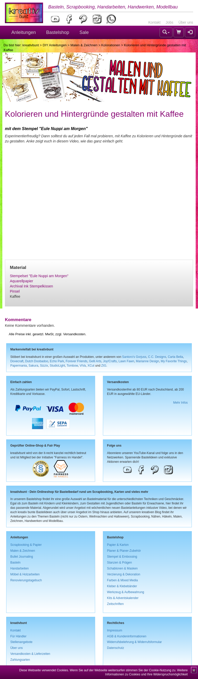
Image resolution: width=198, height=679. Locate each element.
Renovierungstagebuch (26, 580)
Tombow (72, 365)
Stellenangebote (21, 642)
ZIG (103, 365)
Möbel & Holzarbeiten (25, 574)
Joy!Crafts (110, 361)
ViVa (83, 365)
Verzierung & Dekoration (123, 574)
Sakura (33, 365)
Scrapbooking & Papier (26, 545)
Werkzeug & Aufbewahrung (125, 592)
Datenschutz (115, 648)
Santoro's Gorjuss (134, 357)
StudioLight (57, 365)
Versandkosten (74, 334)
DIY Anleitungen (55, 45)
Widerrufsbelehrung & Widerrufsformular (134, 642)
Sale (84, 32)
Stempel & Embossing (122, 556)
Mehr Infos (180, 402)
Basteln (15, 562)
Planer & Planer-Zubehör (124, 551)
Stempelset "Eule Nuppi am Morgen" (39, 276)
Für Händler (18, 636)
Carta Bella (175, 357)
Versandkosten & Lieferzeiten (30, 654)
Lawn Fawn (126, 361)
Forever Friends (76, 361)
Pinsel (15, 291)
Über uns (185, 22)
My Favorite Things (174, 361)
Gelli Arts (95, 361)
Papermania (18, 365)
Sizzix (44, 365)
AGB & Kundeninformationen (126, 636)
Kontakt (154, 22)
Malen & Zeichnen (83, 45)
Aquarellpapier (21, 281)
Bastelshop (57, 32)
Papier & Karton (118, 545)
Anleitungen (23, 32)
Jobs (170, 22)
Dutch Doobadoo (36, 361)
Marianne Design (147, 361)
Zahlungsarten (20, 660)
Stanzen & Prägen (119, 562)
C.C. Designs (157, 357)
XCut (90, 365)
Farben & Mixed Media (122, 580)
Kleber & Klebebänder (122, 586)
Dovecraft (16, 361)
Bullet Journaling (21, 556)
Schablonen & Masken (122, 568)
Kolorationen (110, 45)
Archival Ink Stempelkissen (31, 286)
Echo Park (57, 361)
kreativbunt (30, 45)
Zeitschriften (115, 604)
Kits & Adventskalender (122, 598)
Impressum (114, 630)
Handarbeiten (19, 568)
